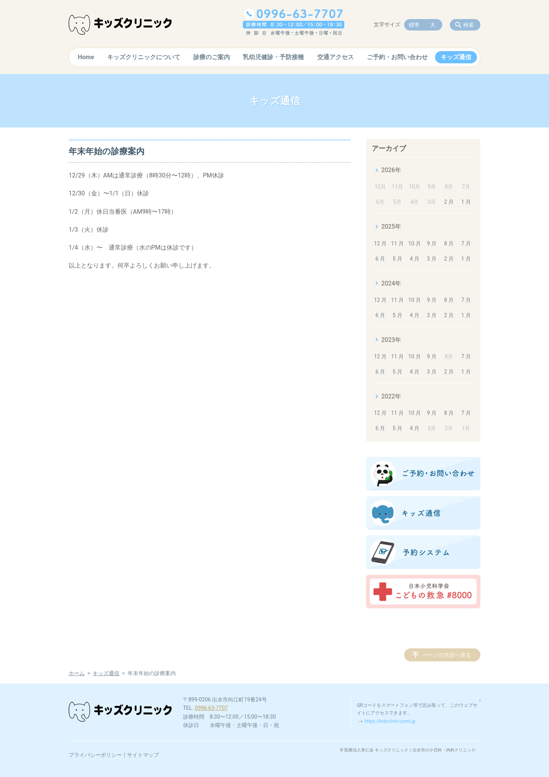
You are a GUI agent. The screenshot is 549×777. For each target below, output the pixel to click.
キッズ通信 (456, 57)
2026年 (391, 170)
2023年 (391, 339)
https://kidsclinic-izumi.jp (390, 721)
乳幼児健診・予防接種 (273, 57)
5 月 (397, 259)
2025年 (391, 226)
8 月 (449, 243)
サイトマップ (143, 755)
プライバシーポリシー (95, 755)
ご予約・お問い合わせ (397, 57)
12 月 (380, 243)
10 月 (414, 243)
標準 (414, 25)
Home (86, 57)
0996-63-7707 (211, 708)
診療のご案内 (211, 57)
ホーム (77, 673)
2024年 (391, 283)
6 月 (380, 259)
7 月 (466, 243)
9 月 (432, 243)
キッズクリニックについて (143, 57)
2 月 (449, 202)
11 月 (397, 243)
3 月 (432, 259)
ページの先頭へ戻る (447, 655)
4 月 (414, 259)
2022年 (391, 396)
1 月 (466, 202)
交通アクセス (335, 57)
